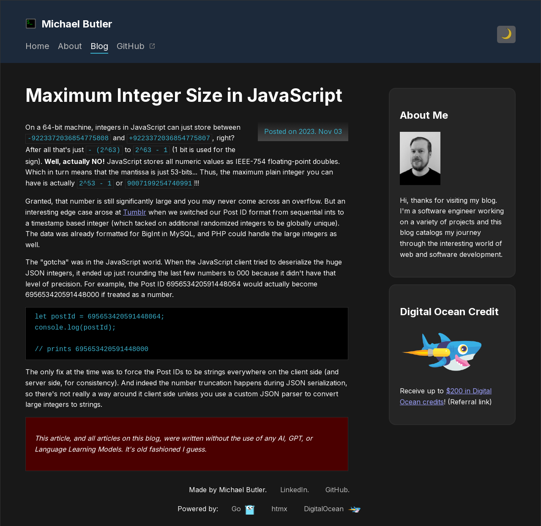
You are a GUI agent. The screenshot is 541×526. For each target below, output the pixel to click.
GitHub (136, 46)
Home (37, 46)
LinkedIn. (294, 487)
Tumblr (134, 209)
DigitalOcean (332, 506)
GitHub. (337, 487)
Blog (99, 46)
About (70, 46)
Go (243, 507)
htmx (279, 506)
